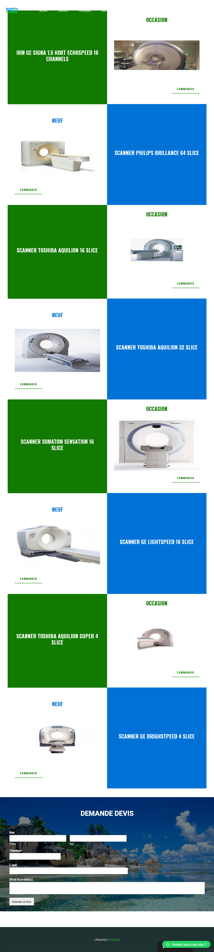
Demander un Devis (21, 901)
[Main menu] (204, 10)
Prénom (12, 843)
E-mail (13, 865)
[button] (186, 944)
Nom (12, 832)
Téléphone (16, 850)
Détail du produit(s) (21, 879)
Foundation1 (114, 939)
